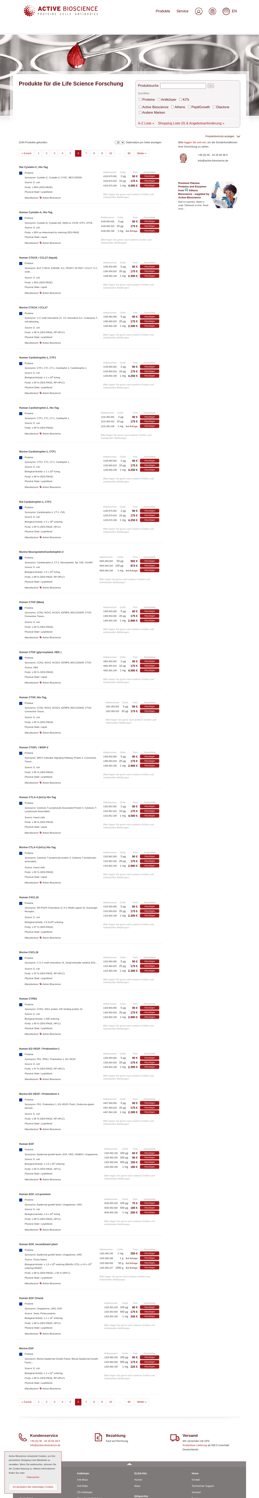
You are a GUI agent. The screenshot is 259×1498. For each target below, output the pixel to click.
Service (185, 12)
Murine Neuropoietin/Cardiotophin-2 (41, 500)
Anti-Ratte (82, 1434)
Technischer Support (203, 1434)
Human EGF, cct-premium (35, 1142)
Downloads (198, 1459)
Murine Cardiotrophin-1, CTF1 (37, 400)
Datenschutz (198, 1478)
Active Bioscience (153, 61)
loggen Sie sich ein (195, 90)
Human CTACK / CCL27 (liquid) (38, 205)
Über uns (197, 1453)
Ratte (22, 1440)
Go (207, 42)
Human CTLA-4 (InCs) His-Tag (37, 745)
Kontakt (196, 1428)
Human (24, 1428)
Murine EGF (26, 1296)
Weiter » (141, 101)
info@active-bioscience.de (213, 108)
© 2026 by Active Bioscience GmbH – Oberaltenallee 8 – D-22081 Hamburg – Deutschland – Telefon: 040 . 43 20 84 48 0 (79, 1493)
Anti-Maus (82, 1428)
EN (230, 13)
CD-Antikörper (84, 1440)
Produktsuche (147, 42)
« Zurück (26, 101)
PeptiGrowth (190, 61)
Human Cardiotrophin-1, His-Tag (39, 356)
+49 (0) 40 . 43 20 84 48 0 (213, 103)
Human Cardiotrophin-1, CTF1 (37, 306)
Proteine (148, 54)
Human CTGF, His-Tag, (33, 645)
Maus (22, 1434)
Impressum (198, 1471)
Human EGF (26, 1092)
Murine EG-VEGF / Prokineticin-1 (39, 1042)
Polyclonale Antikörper (89, 1453)
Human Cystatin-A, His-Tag (35, 160)
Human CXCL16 (29, 845)
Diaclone (208, 61)
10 (110, 101)
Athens (173, 61)
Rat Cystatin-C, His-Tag (33, 115)
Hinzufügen (149, 125)
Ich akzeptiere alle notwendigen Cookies (33, 1487)
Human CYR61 (28, 947)
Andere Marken (228, 61)
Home (195, 1422)
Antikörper (164, 54)
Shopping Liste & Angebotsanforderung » (179, 70)
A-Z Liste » (145, 70)
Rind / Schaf (26, 1447)
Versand (196, 1440)
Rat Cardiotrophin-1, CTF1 (35, 450)
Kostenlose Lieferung (195, 1393)
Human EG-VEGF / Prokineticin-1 (39, 997)
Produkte (169, 12)
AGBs (195, 1465)
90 (129, 101)
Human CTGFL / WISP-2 (33, 695)
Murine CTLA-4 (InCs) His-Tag (37, 795)
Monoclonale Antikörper (89, 1447)
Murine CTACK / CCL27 (33, 256)
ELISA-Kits (140, 1422)
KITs (178, 54)
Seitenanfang (234, 1493)
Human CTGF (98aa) (31, 550)
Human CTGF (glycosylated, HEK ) (40, 600)
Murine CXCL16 (28, 900)
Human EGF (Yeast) (31, 1246)
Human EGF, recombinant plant (38, 1192)
